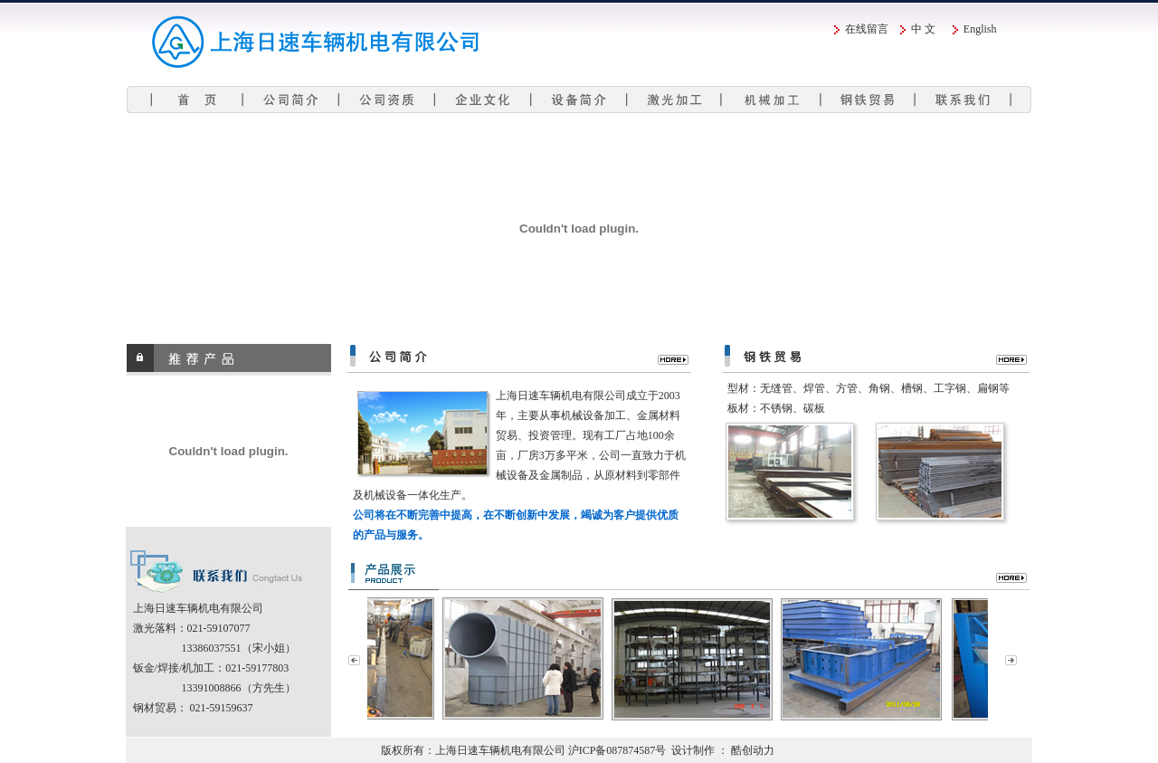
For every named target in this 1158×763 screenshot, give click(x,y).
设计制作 (693, 750)
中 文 (923, 29)
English (980, 29)
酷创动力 (752, 750)
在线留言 (866, 29)
